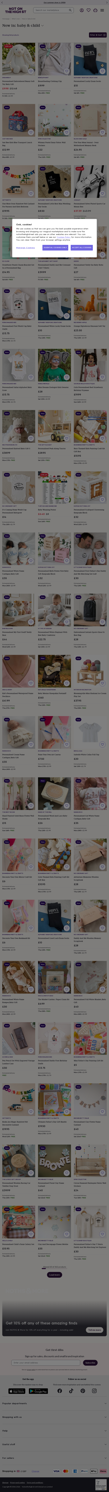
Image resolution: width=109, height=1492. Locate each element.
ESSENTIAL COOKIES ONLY (55, 248)
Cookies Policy (64, 237)
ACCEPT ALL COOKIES (81, 248)
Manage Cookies (25, 248)
